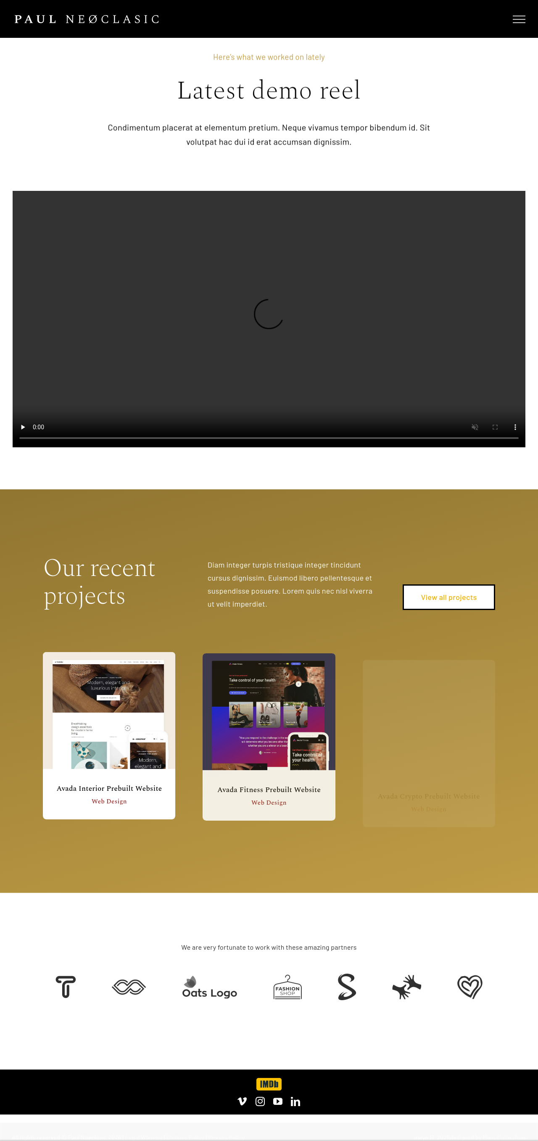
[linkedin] (295, 1101)
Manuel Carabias (504, 1137)
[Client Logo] (209, 979)
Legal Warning (144, 1137)
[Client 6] (65, 979)
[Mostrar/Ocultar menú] (519, 19)
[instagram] (260, 1101)
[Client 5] (128, 983)
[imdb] (269, 1081)
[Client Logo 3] (407, 978)
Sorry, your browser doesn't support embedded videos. (269, 319)
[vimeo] (242, 1101)
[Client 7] (347, 977)
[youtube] (277, 1101)
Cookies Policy (185, 1137)
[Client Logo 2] (470, 978)
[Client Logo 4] (287, 978)
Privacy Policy (226, 1137)
